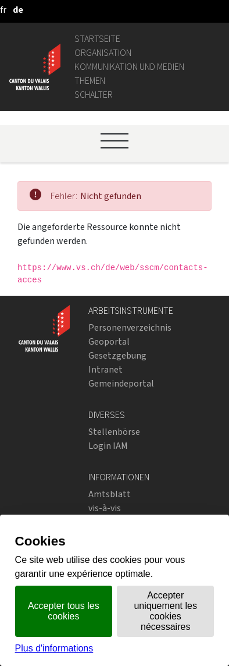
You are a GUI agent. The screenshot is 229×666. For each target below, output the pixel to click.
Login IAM (108, 446)
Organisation (102, 53)
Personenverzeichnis (129, 327)
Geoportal (109, 341)
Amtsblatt (109, 494)
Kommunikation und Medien (129, 67)
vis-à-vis (104, 508)
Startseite (97, 39)
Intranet (105, 369)
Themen (89, 81)
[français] (3, 9)
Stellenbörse (114, 432)
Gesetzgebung (117, 355)
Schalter (93, 94)
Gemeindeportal (121, 383)
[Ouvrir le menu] (114, 141)
